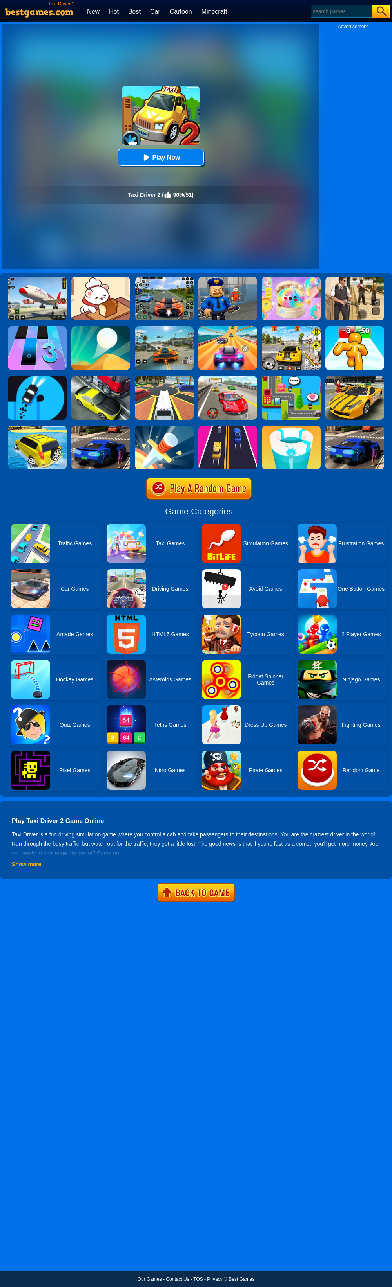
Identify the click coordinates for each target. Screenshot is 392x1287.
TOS (198, 1279)
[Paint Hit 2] (291, 428)
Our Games (150, 1279)
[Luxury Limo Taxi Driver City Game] (164, 378)
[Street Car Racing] (164, 279)
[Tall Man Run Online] (354, 329)
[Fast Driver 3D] (227, 378)
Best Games (241, 1279)
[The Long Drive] (291, 329)
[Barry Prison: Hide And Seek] (227, 279)
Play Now (160, 157)
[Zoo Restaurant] (100, 279)
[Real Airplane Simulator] (37, 279)
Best (134, 11)
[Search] (341, 11)
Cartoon (181, 11)
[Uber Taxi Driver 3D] (100, 428)
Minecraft (214, 11)
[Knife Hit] (164, 428)
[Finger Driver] (37, 378)
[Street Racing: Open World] (164, 329)
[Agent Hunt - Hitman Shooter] (354, 279)
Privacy (214, 1279)
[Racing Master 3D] (227, 329)
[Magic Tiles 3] (37, 329)
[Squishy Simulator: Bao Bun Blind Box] (291, 279)
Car (155, 11)
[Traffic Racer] (100, 378)
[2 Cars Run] (227, 428)
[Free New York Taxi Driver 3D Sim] (354, 378)
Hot (114, 11)
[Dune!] (100, 329)
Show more (26, 864)
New (93, 11)
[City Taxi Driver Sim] (354, 428)
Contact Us (177, 1279)
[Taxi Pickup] (291, 378)
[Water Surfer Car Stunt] (37, 428)
